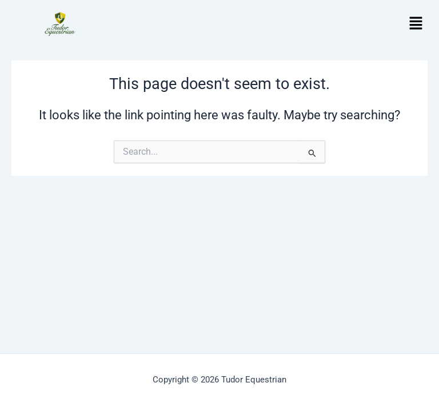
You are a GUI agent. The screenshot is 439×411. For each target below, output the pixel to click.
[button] (416, 24)
